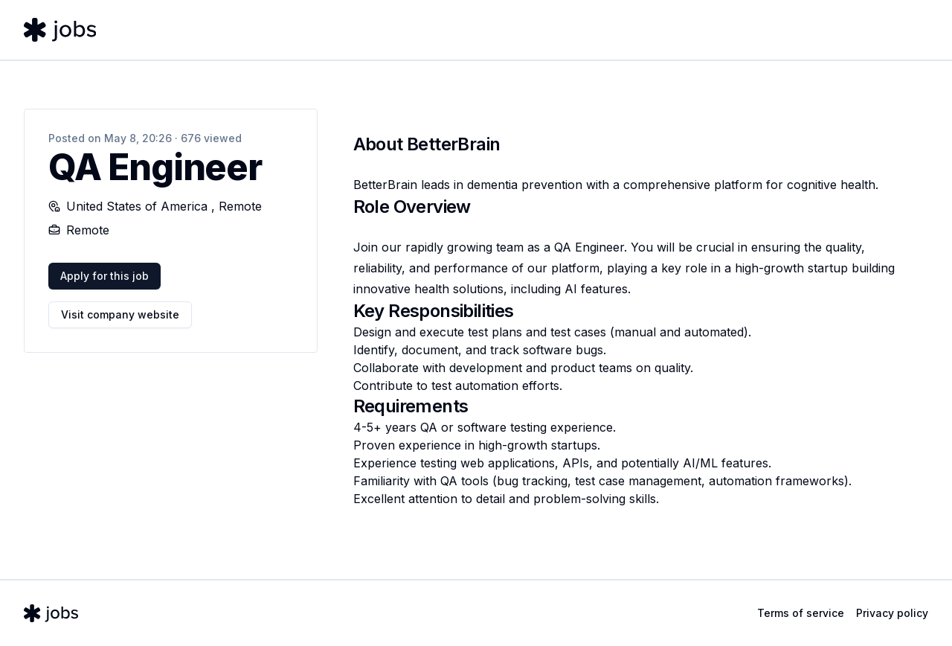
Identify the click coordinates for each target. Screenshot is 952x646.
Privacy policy (892, 613)
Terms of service (800, 613)
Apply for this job (104, 275)
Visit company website (120, 314)
